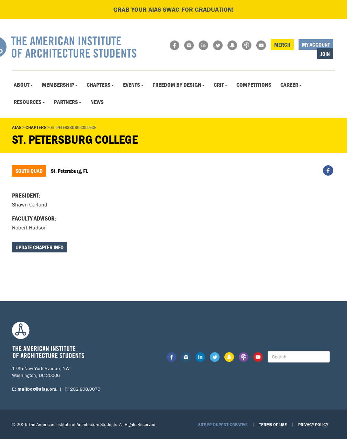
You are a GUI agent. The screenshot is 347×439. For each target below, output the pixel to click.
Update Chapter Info (39, 247)
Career (291, 84)
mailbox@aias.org (37, 389)
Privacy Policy (313, 424)
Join (325, 53)
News (97, 102)
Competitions (253, 84)
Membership (60, 84)
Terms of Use (273, 424)
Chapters (100, 84)
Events (133, 84)
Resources (29, 102)
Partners (67, 102)
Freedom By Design (179, 84)
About (23, 84)
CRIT (220, 84)
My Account (316, 44)
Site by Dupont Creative (223, 424)
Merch (282, 44)
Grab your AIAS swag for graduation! (173, 9)
